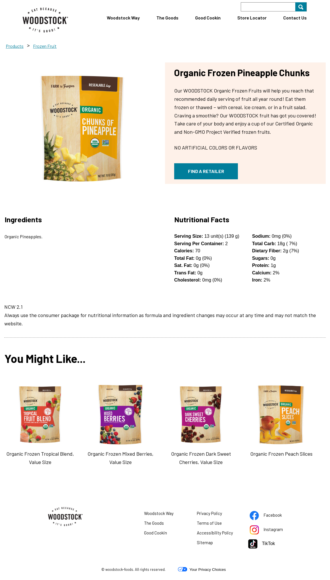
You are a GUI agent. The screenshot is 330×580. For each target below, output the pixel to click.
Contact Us (295, 17)
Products (15, 46)
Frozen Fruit (45, 46)
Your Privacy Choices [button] (202, 569)
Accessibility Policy (218, 534)
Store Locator (252, 17)
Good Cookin (208, 17)
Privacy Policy (216, 514)
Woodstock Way (123, 17)
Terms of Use (216, 524)
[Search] (274, 6)
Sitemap (205, 542)
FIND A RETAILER (206, 171)
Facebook (271, 516)
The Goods (167, 17)
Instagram (271, 530)
